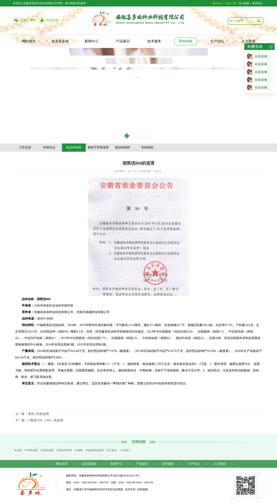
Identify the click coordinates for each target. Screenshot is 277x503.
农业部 (18, 450)
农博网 (78, 450)
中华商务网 (31, 450)
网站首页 (29, 41)
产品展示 (123, 41)
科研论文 (49, 147)
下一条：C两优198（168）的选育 (39, 420)
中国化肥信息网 (94, 450)
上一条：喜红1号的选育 (32, 413)
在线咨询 (52, 20)
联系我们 (257, 3)
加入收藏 (244, 3)
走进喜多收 (60, 41)
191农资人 (125, 450)
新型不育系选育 (98, 147)
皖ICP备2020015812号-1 (126, 475)
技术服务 (154, 41)
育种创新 (186, 41)
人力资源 (248, 41)
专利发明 (147, 147)
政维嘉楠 (142, 489)
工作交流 (25, 147)
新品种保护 (122, 147)
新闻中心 (91, 41)
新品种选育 (73, 147)
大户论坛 (217, 41)
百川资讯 (111, 450)
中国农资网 (46, 450)
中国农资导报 (64, 450)
